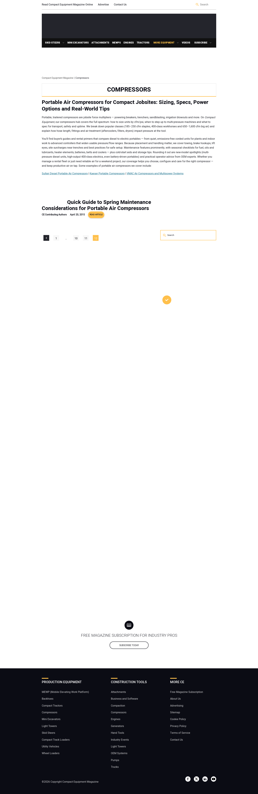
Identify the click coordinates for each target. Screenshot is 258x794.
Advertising (176, 706)
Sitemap (175, 712)
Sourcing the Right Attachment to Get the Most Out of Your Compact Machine (187, 383)
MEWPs (116, 42)
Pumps (115, 760)
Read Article (96, 214)
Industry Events (120, 740)
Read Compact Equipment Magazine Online (67, 5)
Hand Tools (117, 733)
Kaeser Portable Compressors (107, 174)
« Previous (46, 238)
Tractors (143, 42)
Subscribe (200, 42)
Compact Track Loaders (56, 740)
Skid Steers (52, 42)
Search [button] (197, 4)
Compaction (118, 706)
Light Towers (49, 726)
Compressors (49, 712)
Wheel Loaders (50, 753)
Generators (117, 726)
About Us (175, 699)
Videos (186, 42)
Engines (129, 42)
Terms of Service (180, 733)
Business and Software (124, 699)
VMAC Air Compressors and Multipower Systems (155, 174)
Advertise (103, 5)
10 (76, 238)
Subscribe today (129, 645)
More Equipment (164, 42)
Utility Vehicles (50, 747)
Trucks (115, 767)
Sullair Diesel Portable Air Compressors (65, 174)
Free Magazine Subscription (186, 692)
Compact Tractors (52, 706)
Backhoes (47, 699)
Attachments (100, 42)
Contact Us (120, 5)
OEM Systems (119, 753)
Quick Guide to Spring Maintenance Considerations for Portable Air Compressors (96, 205)
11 (85, 238)
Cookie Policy (178, 719)
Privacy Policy (178, 726)
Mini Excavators (78, 42)
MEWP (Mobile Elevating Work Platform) (65, 692)
